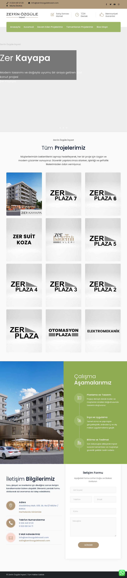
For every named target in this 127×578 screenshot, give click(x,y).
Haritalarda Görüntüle (30, 512)
